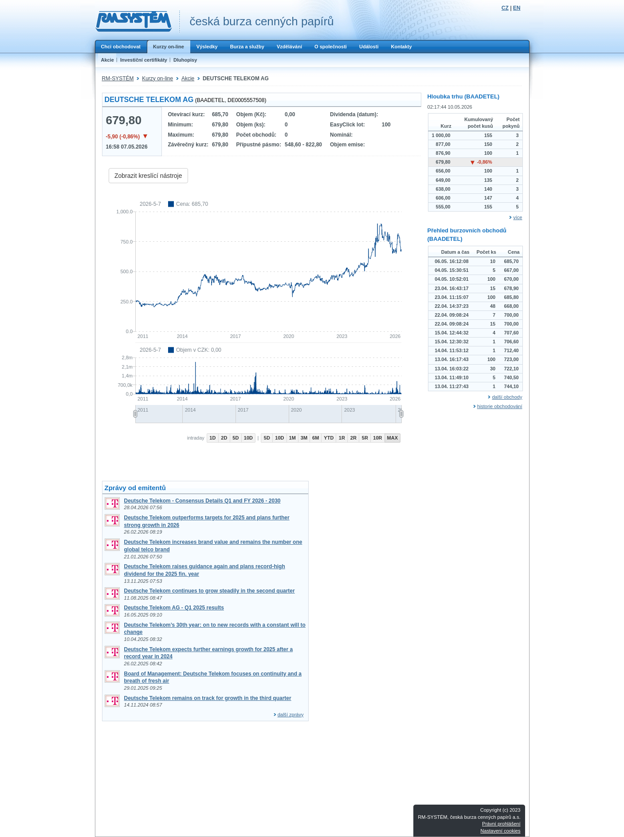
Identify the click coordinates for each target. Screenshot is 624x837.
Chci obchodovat (121, 46)
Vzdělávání (289, 46)
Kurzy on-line (168, 46)
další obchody (507, 397)
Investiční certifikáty (143, 60)
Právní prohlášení (501, 823)
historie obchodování (499, 406)
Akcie (107, 60)
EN (517, 8)
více (517, 217)
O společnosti (330, 46)
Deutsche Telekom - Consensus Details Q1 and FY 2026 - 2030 (202, 501)
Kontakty (401, 46)
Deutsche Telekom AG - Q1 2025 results (174, 608)
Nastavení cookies (500, 830)
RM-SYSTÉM (118, 78)
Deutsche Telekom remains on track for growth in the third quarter (207, 698)
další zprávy (291, 714)
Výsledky (207, 46)
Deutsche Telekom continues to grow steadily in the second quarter (209, 591)
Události (369, 46)
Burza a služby (247, 46)
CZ (505, 8)
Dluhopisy (185, 60)
